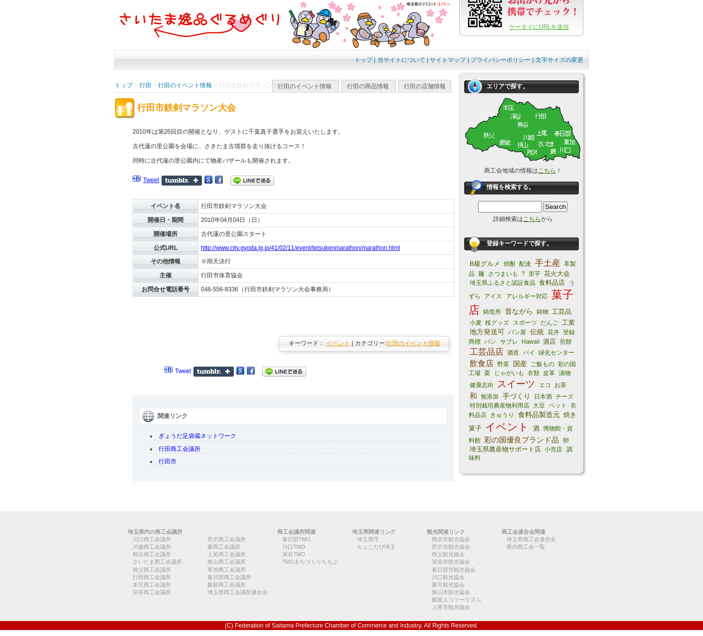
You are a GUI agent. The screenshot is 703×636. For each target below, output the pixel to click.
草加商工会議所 (226, 570)
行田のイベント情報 (305, 86)
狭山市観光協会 (451, 592)
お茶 (560, 385)
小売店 (553, 449)
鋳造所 (492, 311)
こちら (547, 170)
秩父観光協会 (448, 554)
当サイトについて (401, 59)
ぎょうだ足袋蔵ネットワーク (197, 435)
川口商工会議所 (152, 539)
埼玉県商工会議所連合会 (237, 592)
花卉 (553, 332)
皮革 (549, 373)
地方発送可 (487, 332)
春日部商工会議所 (229, 577)
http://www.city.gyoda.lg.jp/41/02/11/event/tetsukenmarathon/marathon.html (300, 247)
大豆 (539, 405)
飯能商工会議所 (226, 585)
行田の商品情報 (368, 86)
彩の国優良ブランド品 (521, 439)
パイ (529, 352)
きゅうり (502, 415)
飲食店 (482, 363)
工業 (568, 322)
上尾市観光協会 (451, 607)
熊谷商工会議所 (152, 554)
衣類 (533, 373)
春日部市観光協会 (454, 570)
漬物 (565, 373)
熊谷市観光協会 (451, 539)
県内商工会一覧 (526, 547)
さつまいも (503, 273)
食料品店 (552, 282)
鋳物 (542, 311)
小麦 (476, 322)
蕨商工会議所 (223, 547)
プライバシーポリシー (500, 59)
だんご (549, 322)
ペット (558, 405)
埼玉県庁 (368, 539)
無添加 (490, 396)
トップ (363, 59)
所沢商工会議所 (226, 539)
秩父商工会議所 (152, 570)
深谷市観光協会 (451, 562)
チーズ (564, 396)
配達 (525, 263)
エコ (545, 385)
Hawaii (530, 341)
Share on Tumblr (182, 181)
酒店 (549, 341)
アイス (493, 296)
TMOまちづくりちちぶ (310, 562)
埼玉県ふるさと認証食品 (502, 282)
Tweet (151, 180)
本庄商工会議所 (152, 585)
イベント (338, 343)
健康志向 (482, 385)
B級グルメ (485, 263)
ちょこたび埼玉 (376, 547)
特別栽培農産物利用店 (499, 405)
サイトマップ (448, 59)
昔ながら (519, 311)
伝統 (537, 332)
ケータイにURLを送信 (539, 26)
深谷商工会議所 (152, 592)
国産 (520, 364)
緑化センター (556, 352)
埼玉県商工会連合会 (531, 539)
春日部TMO (296, 539)
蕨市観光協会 (448, 585)
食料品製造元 (539, 415)
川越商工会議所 (152, 547)
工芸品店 (487, 352)
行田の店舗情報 (425, 86)
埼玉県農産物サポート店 (505, 449)
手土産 (547, 263)
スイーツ (516, 384)
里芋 (534, 273)
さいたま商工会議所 (157, 562)
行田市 (167, 461)
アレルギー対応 (527, 296)
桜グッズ (497, 322)
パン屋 (517, 332)
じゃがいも (509, 373)
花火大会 (557, 273)
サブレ (509, 341)
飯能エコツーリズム (456, 600)
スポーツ (525, 322)
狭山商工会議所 (226, 562)
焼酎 (510, 263)
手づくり (516, 396)
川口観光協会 (448, 577)
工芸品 (561, 311)
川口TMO (293, 547)
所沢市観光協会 (451, 547)
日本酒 (543, 396)
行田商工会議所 (179, 448)
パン (490, 341)
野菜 (503, 364)
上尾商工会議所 (226, 554)
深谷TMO (293, 554)
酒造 (513, 352)
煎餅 (566, 341)
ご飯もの (542, 364)
